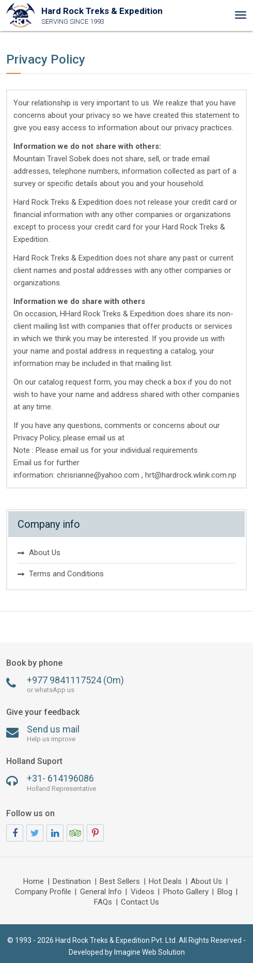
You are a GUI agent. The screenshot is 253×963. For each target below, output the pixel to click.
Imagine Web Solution (149, 952)
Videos (142, 892)
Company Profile (43, 892)
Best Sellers (120, 882)
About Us (44, 552)
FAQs (103, 902)
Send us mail (126, 734)
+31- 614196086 (126, 783)
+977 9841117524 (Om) (126, 685)
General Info (101, 892)
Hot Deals (165, 882)
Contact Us (140, 902)
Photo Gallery (186, 892)
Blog (224, 892)
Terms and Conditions (66, 573)
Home (33, 882)
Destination (72, 882)
